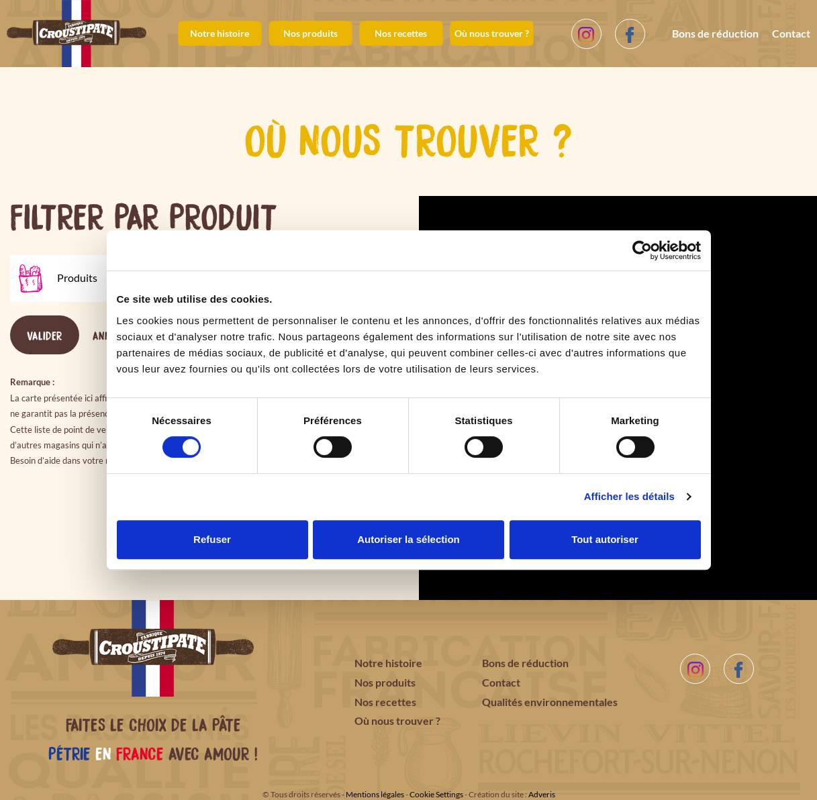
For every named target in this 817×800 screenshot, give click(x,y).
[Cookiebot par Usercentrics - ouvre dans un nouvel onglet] (642, 250)
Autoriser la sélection (408, 539)
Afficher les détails (629, 496)
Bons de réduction (715, 33)
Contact (791, 33)
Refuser (212, 539)
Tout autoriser (604, 539)
